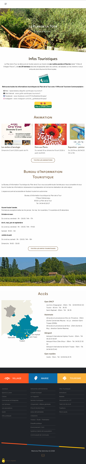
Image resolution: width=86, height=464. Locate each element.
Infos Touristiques (64, 389)
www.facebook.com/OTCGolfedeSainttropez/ (30, 96)
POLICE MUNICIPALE (37, 408)
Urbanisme (34, 416)
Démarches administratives (39, 389)
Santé (4, 412)
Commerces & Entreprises (10, 400)
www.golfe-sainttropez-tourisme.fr (27, 93)
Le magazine (35, 396)
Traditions (62, 408)
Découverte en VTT (65, 400)
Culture (4, 396)
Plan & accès (63, 412)
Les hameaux (6, 404)
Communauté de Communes (40, 435)
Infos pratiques (6, 416)
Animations (62, 392)
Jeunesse (5, 389)
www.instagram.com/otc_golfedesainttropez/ (30, 98)
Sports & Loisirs (7, 392)
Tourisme (71, 378)
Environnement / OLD (37, 427)
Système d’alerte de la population (41, 431)
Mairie (40, 378)
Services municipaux (37, 400)
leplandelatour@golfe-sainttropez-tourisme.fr (25, 91)
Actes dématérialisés (37, 412)
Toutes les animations (43, 160)
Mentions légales (10, 460)
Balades (61, 396)
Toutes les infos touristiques (43, 248)
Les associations (7, 408)
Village (12, 378)
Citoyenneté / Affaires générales (41, 404)
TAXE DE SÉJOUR (65, 404)
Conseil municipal (36, 392)
